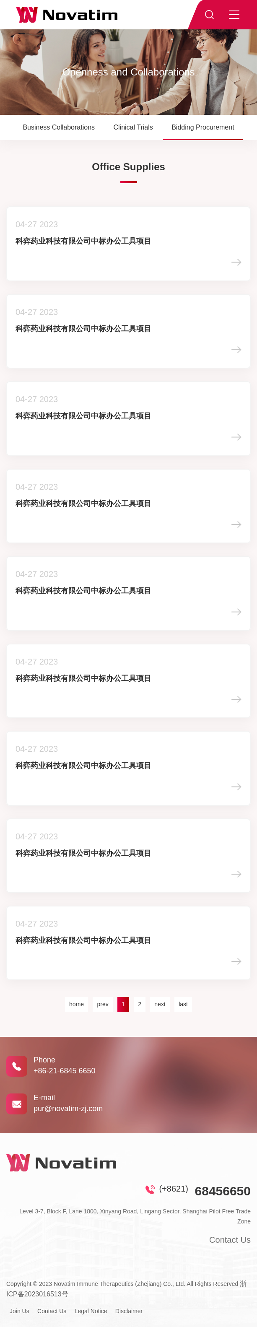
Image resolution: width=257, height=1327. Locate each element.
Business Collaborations (59, 127)
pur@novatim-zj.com (68, 1108)
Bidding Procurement (202, 127)
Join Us (19, 1311)
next (159, 1004)
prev (102, 1004)
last (183, 1004)
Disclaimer (129, 1311)
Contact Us (230, 1239)
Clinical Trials (133, 127)
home (76, 1004)
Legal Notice (91, 1311)
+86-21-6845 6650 (65, 1071)
